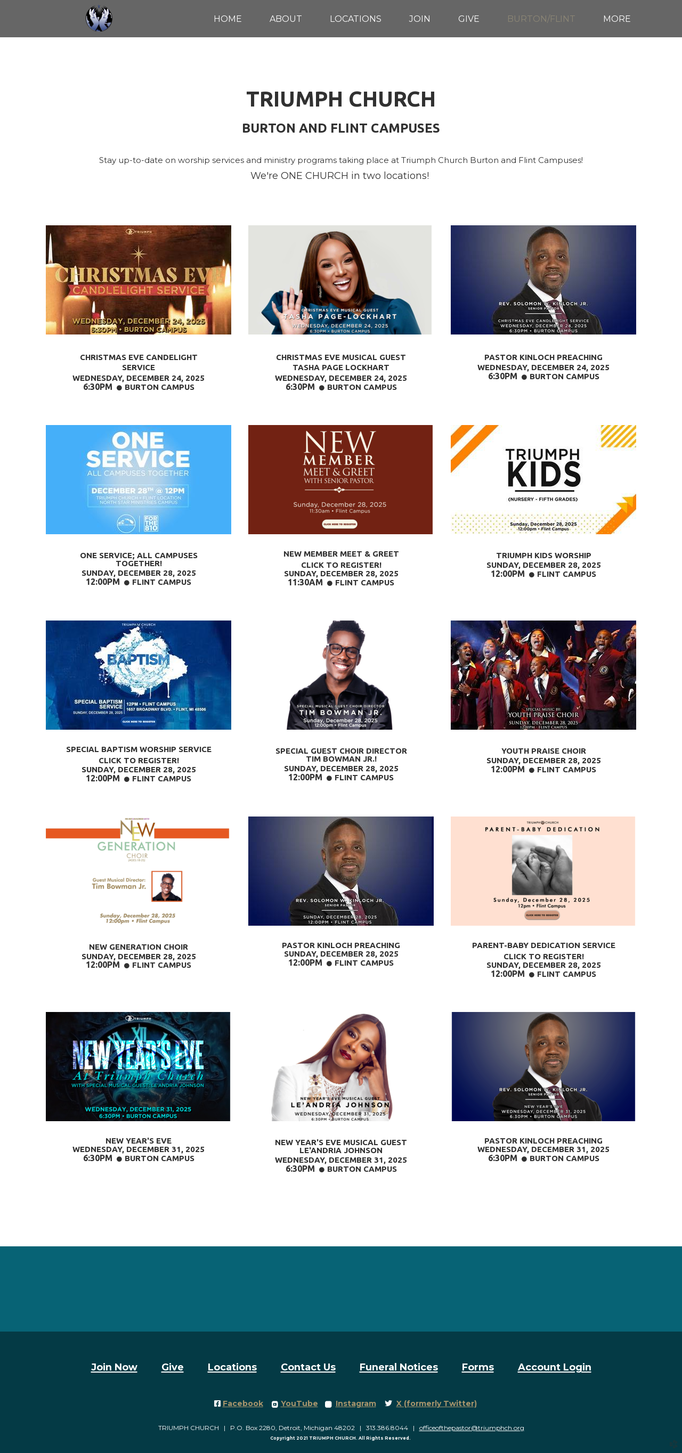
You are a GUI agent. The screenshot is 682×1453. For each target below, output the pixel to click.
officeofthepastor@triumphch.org (471, 1428)
